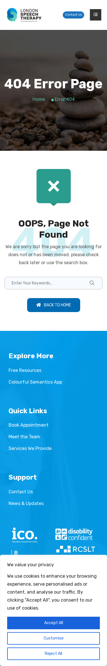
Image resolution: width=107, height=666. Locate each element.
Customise (54, 638)
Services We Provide (30, 448)
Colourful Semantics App (35, 382)
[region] (53, 610)
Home (39, 99)
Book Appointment (29, 425)
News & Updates (26, 503)
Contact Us (73, 15)
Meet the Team (24, 436)
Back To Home (53, 305)
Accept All (53, 622)
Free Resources (25, 370)
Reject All (53, 653)
